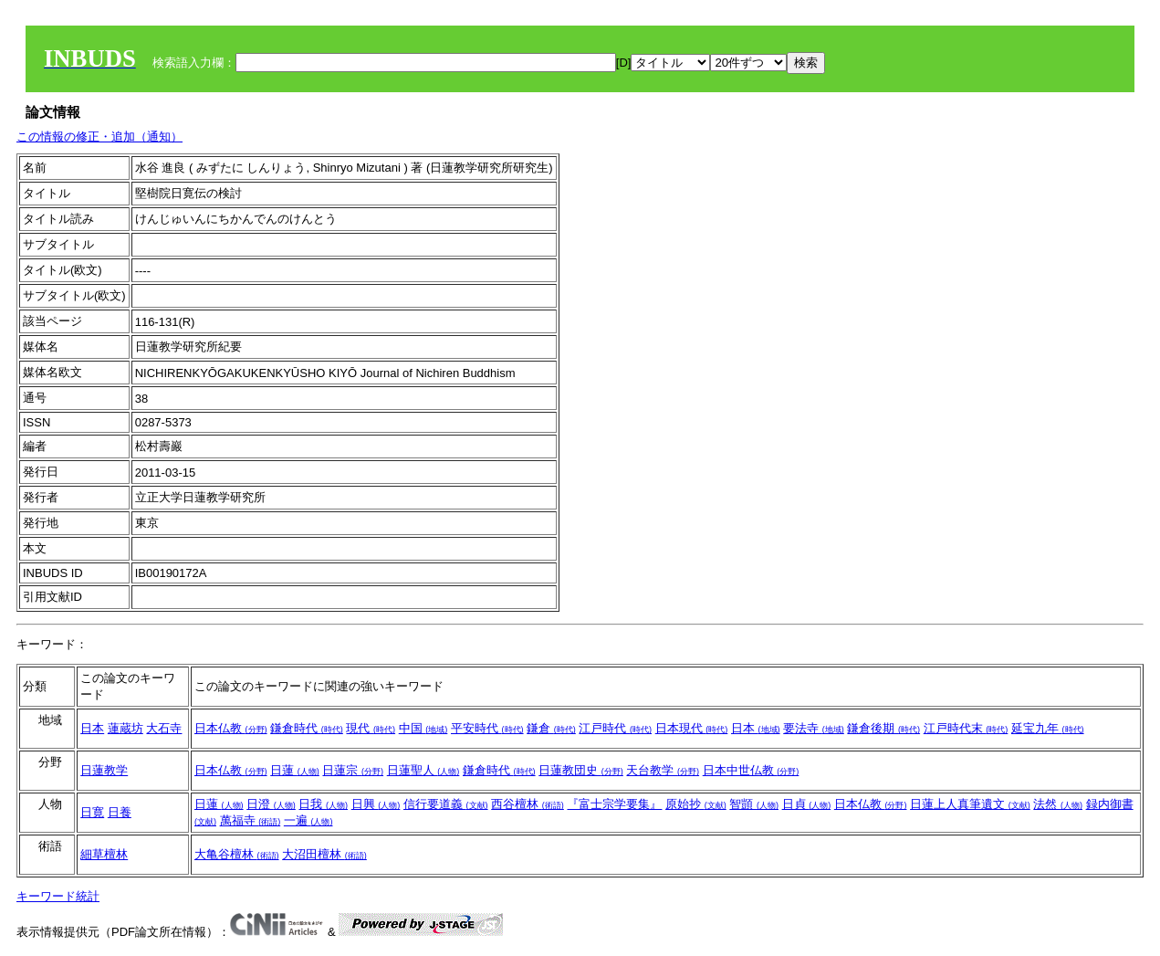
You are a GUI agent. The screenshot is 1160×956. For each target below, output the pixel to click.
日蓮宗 (352, 770)
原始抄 (695, 804)
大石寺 (164, 728)
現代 (370, 728)
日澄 (271, 804)
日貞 (806, 804)
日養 (119, 812)
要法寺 (813, 728)
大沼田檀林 (324, 854)
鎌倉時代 (306, 728)
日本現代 (691, 728)
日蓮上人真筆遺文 (970, 804)
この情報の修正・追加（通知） (99, 136)
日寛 (92, 812)
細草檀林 (104, 854)
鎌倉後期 (883, 728)
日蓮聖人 (423, 770)
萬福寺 (250, 820)
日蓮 (294, 770)
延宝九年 (1047, 728)
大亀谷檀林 (236, 854)
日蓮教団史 (580, 770)
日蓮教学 (104, 770)
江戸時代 (615, 728)
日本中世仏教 (751, 770)
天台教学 (662, 770)
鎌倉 (551, 728)
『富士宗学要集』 (614, 804)
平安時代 (487, 728)
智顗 (754, 804)
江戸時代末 (966, 728)
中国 (423, 728)
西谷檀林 (527, 804)
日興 (376, 804)
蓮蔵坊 (125, 728)
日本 (92, 728)
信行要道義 (445, 804)
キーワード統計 (57, 896)
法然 (1057, 804)
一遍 (308, 820)
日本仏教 (230, 728)
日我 (323, 804)
